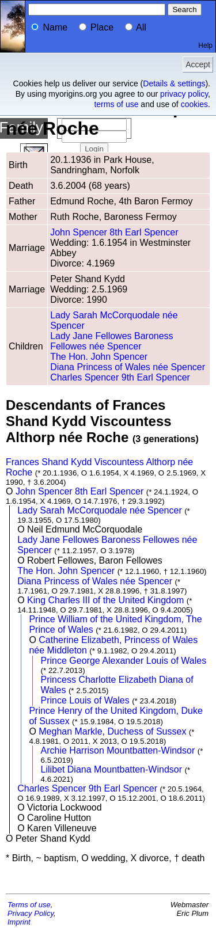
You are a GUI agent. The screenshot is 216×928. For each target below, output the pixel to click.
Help (205, 45)
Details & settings (174, 83)
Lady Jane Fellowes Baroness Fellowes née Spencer (111, 341)
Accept (197, 64)
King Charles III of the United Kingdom (105, 600)
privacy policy (184, 93)
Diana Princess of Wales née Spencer (127, 367)
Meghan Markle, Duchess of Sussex (112, 731)
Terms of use (29, 904)
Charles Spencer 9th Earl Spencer (120, 377)
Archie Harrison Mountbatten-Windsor (118, 750)
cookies (194, 104)
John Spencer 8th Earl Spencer (114, 232)
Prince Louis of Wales (85, 700)
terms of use (116, 104)
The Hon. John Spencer (98, 357)
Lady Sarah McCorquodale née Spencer (99, 510)
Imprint (19, 922)
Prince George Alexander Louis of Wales (124, 660)
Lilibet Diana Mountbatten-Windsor (111, 769)
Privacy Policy (30, 913)
